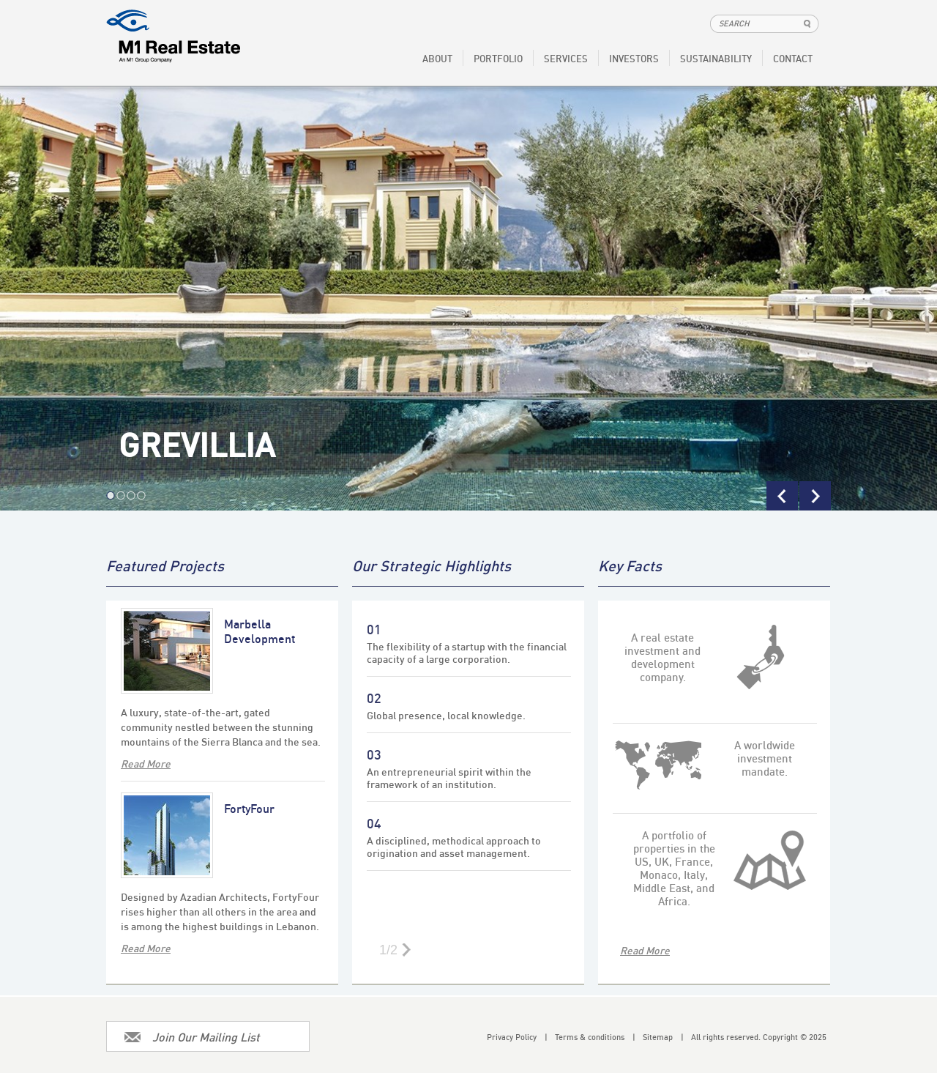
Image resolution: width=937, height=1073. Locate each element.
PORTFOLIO (498, 58)
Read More (645, 950)
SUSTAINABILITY (716, 58)
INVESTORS (634, 58)
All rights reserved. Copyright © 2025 (758, 1037)
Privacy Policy (517, 1037)
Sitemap (663, 1037)
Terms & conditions (595, 1037)
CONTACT (793, 58)
